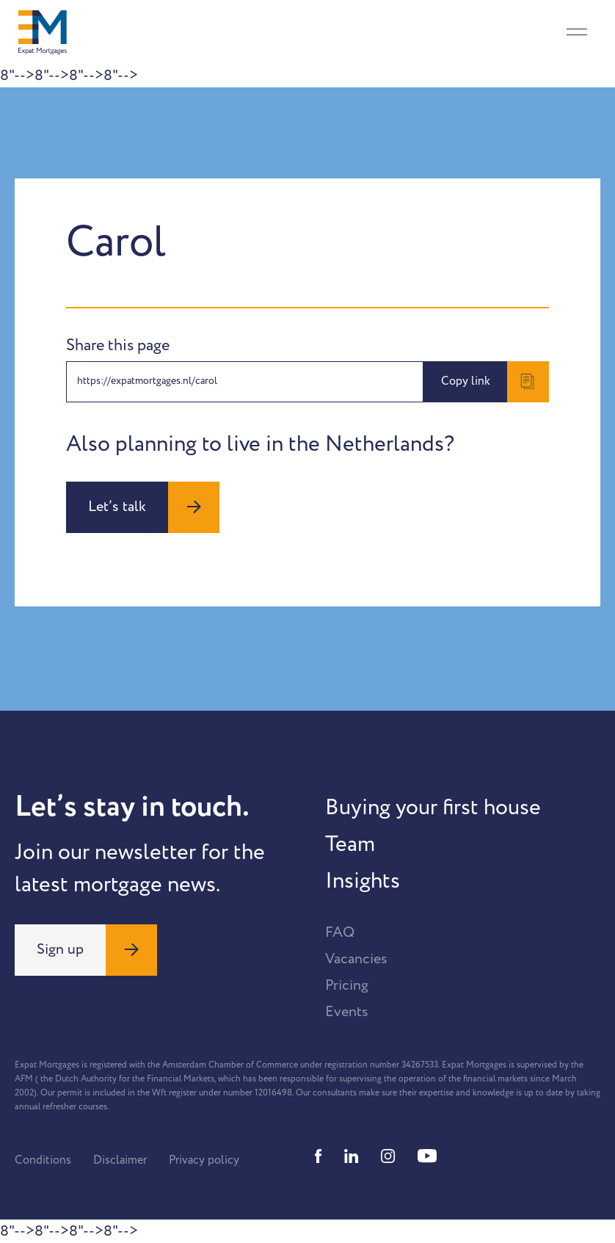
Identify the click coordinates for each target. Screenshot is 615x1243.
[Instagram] (388, 1156)
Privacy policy (204, 1160)
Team (350, 844)
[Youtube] (427, 1156)
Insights (362, 881)
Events (346, 1011)
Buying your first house (433, 807)
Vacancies (356, 959)
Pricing (346, 985)
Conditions (43, 1160)
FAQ (339, 932)
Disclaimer (120, 1160)
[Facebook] (318, 1156)
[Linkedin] (351, 1156)
